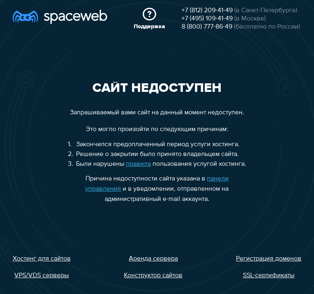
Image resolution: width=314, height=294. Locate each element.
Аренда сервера (153, 259)
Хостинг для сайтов (42, 259)
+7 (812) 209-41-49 (207, 10)
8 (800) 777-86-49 (207, 27)
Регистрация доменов (268, 259)
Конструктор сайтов (153, 275)
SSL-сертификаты (268, 275)
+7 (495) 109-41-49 (207, 19)
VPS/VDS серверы (41, 275)
